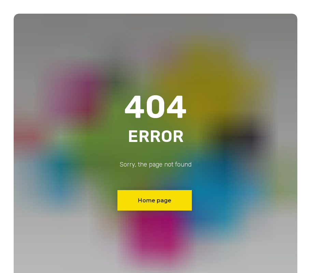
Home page (154, 200)
